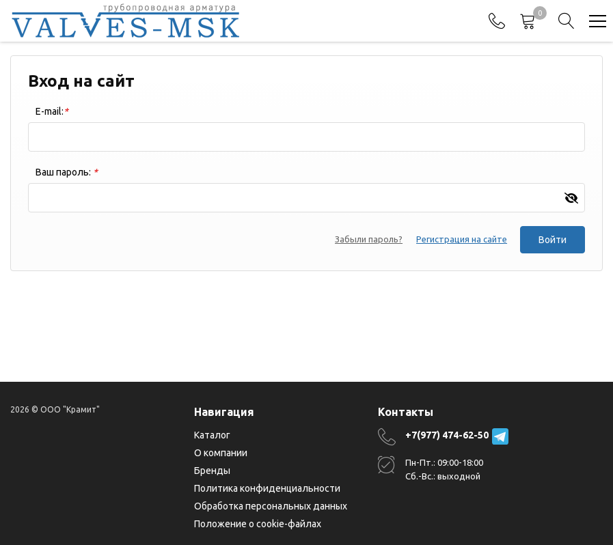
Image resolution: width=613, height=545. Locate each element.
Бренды (212, 470)
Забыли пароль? (368, 239)
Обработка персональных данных (270, 506)
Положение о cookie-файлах (257, 523)
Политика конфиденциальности (267, 488)
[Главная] (125, 20)
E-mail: (52, 111)
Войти (553, 239)
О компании (220, 452)
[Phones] (497, 21)
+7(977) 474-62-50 (447, 435)
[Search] (566, 21)
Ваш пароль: (67, 172)
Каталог (212, 435)
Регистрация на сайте (461, 239)
